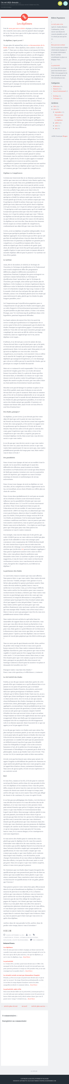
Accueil (24, 1006)
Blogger (65, 136)
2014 (55, 109)
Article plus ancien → (39, 1006)
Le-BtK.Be (34, 1071)
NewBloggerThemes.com (48, 1080)
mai (56, 128)
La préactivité (8, 961)
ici (23, 549)
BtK (33, 1078)
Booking (56, 96)
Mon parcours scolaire (58, 45)
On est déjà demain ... (11, 2)
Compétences (8, 937)
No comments (38, 940)
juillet (57, 123)
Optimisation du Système (29, 937)
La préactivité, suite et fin (12, 989)
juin (56, 126)
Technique (56, 98)
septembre (58, 112)
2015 (55, 106)
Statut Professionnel (20, 940)
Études (16, 937)
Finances (56, 89)
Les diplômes (24, 23)
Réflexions (7, 940)
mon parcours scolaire (17, 28)
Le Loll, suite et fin (57, 24)
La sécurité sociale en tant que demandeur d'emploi (21, 975)
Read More (26, 957)
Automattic (24, 1080)
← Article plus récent (9, 1006)
